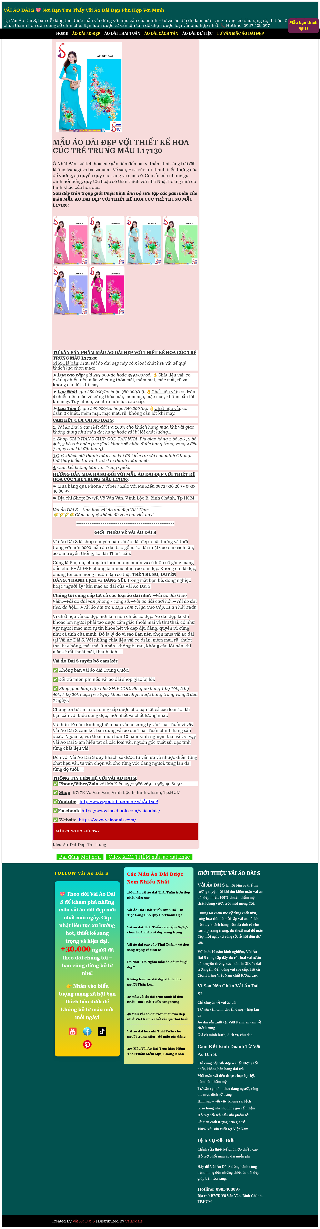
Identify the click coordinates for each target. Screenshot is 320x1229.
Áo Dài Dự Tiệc (197, 33)
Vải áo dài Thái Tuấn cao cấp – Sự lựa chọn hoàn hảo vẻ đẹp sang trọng (158, 929)
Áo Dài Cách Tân (161, 33)
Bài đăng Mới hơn (80, 857)
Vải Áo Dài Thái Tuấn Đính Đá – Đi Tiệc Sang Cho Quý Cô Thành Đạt (155, 912)
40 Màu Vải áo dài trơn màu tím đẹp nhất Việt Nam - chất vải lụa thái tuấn (158, 1016)
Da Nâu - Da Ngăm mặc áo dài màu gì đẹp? (157, 964)
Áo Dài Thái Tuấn (122, 33)
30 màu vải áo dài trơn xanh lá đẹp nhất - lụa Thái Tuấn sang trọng (155, 999)
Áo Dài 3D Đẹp (86, 33)
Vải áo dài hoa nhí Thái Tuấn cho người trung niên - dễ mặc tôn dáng (156, 1034)
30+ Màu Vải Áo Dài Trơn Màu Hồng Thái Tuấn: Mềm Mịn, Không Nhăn (156, 1051)
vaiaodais (134, 1221)
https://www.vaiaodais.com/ (107, 819)
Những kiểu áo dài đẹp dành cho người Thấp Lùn (154, 981)
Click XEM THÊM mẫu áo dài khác (149, 857)
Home (62, 33)
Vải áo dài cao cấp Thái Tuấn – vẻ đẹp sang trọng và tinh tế (158, 947)
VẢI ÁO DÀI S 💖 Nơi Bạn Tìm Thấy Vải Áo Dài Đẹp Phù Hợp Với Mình (84, 10)
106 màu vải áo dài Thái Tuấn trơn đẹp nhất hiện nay (158, 895)
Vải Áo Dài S (84, 1221)
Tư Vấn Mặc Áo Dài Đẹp (240, 33)
